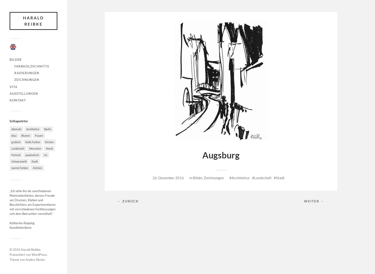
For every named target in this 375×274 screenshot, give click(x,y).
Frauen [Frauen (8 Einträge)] (39, 135)
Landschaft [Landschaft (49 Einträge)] (17, 148)
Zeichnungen (26, 80)
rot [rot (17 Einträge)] (45, 155)
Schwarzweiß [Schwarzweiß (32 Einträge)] (19, 161)
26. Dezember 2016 (168, 178)
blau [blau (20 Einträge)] (14, 135)
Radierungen (26, 73)
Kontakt (18, 100)
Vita (13, 87)
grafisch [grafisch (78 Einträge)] (16, 142)
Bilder (16, 60)
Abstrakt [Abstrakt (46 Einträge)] (16, 129)
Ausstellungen (24, 93)
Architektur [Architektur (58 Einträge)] (32, 129)
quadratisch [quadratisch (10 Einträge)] (32, 155)
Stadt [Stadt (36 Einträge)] (35, 161)
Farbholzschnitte (31, 66)
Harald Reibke (33, 21)
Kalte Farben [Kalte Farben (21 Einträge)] (32, 142)
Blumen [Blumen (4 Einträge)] (25, 135)
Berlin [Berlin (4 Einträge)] (47, 129)
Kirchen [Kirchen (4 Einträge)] (49, 142)
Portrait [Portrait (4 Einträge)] (16, 155)
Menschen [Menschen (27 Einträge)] (35, 148)
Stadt (280, 178)
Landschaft (263, 178)
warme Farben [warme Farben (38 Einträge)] (19, 167)
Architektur (241, 178)
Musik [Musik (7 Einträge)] (49, 148)
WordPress (39, 255)
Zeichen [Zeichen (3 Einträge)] (37, 167)
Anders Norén (35, 260)
